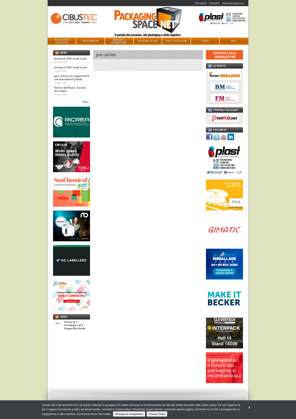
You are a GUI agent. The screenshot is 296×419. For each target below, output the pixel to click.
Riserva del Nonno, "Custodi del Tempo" (70, 89)
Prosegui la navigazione (129, 414)
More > (86, 102)
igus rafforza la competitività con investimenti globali (71, 77)
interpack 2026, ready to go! (70, 58)
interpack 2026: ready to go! (70, 67)
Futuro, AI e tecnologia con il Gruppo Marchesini (69, 325)
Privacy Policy (157, 414)
